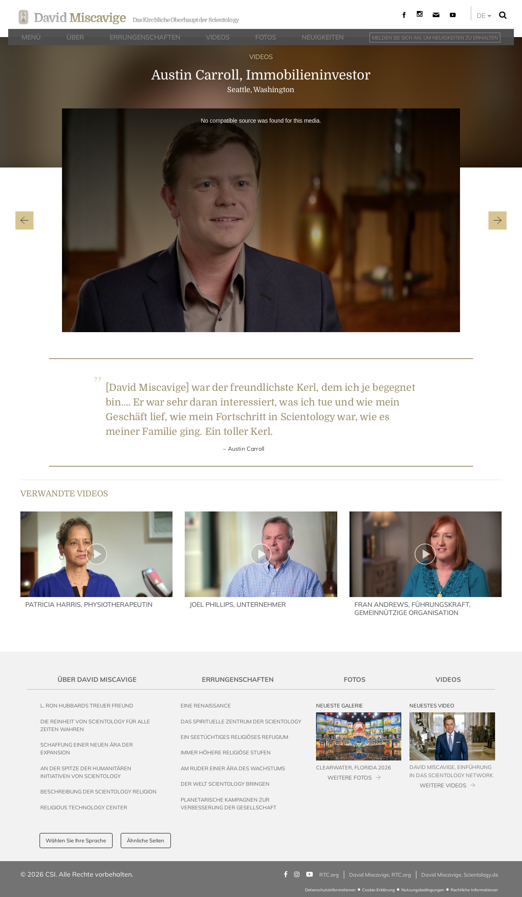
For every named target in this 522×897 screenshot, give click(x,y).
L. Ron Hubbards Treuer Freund (86, 705)
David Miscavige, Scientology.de (459, 874)
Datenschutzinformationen (330, 890)
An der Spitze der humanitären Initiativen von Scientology (85, 772)
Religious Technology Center (83, 807)
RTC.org (329, 874)
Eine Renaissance (206, 705)
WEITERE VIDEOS (443, 785)
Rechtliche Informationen (474, 890)
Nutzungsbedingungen (422, 890)
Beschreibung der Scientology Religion (98, 791)
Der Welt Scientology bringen (225, 783)
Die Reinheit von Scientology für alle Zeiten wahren (95, 725)
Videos (448, 679)
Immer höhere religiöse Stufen (226, 752)
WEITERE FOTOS (349, 777)
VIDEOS (261, 57)
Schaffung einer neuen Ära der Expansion (86, 748)
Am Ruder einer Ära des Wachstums (233, 768)
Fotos (354, 679)
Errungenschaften (238, 679)
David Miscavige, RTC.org (380, 874)
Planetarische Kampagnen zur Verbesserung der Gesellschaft (228, 803)
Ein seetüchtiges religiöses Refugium (234, 737)
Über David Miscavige (97, 679)
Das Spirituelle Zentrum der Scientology (241, 721)
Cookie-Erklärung (378, 890)
